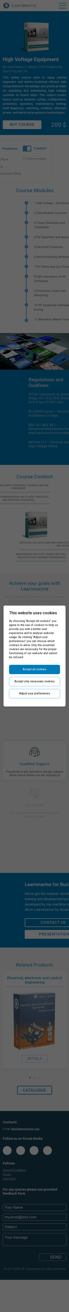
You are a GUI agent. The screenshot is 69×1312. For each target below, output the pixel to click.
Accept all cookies (34, 669)
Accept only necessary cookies (34, 681)
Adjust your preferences (34, 693)
